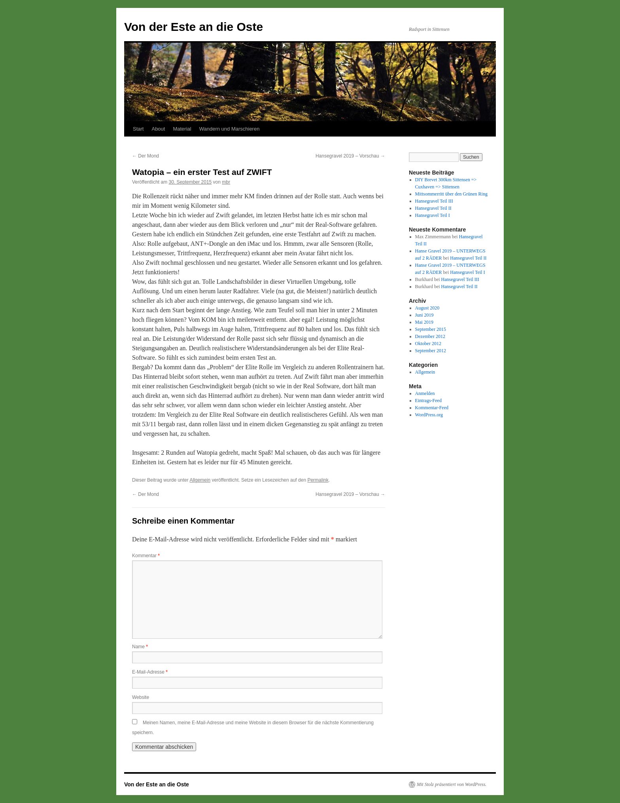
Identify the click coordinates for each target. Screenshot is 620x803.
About (158, 129)
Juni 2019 (424, 315)
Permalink (317, 480)
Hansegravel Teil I (432, 215)
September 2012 (430, 350)
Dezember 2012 (430, 336)
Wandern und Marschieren (229, 129)
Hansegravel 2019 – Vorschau (350, 156)
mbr (226, 182)
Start (138, 129)
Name (140, 646)
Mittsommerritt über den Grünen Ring (451, 194)
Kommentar (146, 555)
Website (140, 697)
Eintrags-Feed (428, 400)
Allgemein (199, 480)
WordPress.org (429, 415)
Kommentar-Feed (431, 407)
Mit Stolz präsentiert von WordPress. (451, 784)
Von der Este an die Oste (193, 26)
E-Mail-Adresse (150, 672)
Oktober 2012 (428, 343)
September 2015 (430, 329)
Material (182, 129)
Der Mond (145, 156)
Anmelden (425, 393)
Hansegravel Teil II (433, 208)
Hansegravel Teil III (434, 201)
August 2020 (427, 308)
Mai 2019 (424, 322)
